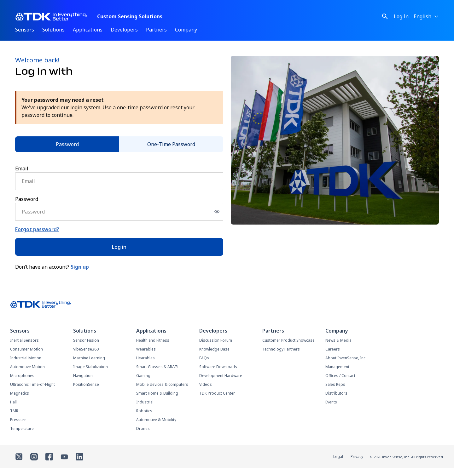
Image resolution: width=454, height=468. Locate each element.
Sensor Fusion (86, 340)
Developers (124, 29)
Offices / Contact (340, 375)
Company (186, 29)
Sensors (24, 29)
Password (67, 144)
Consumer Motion (26, 349)
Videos (205, 384)
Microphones (22, 375)
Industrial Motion (25, 358)
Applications (87, 29)
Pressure (18, 419)
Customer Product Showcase (288, 340)
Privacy (357, 456)
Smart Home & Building (157, 393)
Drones (143, 428)
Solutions (53, 29)
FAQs (204, 358)
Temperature (22, 428)
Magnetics (19, 393)
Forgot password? (37, 229)
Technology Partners (281, 349)
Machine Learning (89, 358)
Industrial (145, 402)
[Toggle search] (385, 16)
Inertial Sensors (24, 340)
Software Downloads (218, 366)
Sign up (80, 266)
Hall (13, 402)
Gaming (143, 375)
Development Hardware (220, 375)
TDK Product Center (217, 393)
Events (331, 402)
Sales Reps (335, 384)
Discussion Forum (215, 340)
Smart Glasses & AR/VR (157, 366)
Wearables (146, 349)
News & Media (338, 340)
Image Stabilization (90, 366)
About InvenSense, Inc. (345, 358)
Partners (156, 29)
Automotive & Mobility (156, 419)
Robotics (144, 411)
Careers (332, 349)
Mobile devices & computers (162, 384)
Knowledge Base (214, 349)
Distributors (336, 393)
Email (21, 168)
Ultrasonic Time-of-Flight (32, 384)
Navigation (83, 375)
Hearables (145, 358)
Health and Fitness (152, 340)
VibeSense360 (86, 349)
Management (337, 366)
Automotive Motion (27, 366)
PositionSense (86, 384)
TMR (14, 411)
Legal (338, 456)
